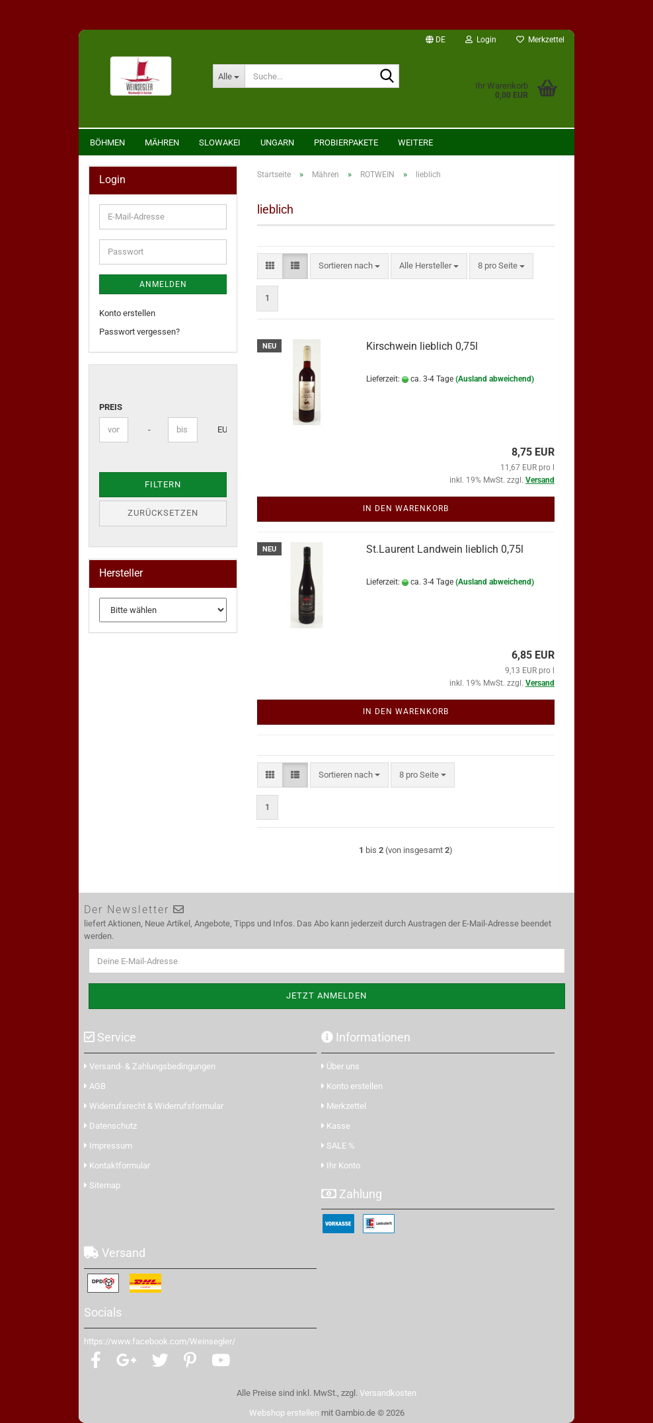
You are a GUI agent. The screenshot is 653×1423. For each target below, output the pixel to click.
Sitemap (102, 1185)
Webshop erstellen (284, 1413)
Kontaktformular (117, 1165)
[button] (435, 40)
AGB (95, 1086)
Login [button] (480, 39)
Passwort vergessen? (139, 332)
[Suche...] (229, 76)
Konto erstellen (127, 313)
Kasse (335, 1126)
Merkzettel (540, 39)
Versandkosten (388, 1393)
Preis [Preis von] (110, 407)
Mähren (162, 142)
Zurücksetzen (163, 513)
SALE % (338, 1146)
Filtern (163, 484)
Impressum (108, 1146)
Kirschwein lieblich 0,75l (422, 346)
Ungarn (277, 142)
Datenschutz (110, 1126)
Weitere (415, 142)
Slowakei (220, 142)
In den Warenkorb (406, 508)
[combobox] (349, 266)
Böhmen (107, 142)
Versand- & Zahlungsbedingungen (149, 1066)
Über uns (340, 1066)
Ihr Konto (340, 1165)
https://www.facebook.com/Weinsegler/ (159, 1341)
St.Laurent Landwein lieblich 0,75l (444, 549)
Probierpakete (346, 142)
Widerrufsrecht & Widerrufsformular (153, 1106)
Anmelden (163, 284)
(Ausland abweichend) (494, 379)
